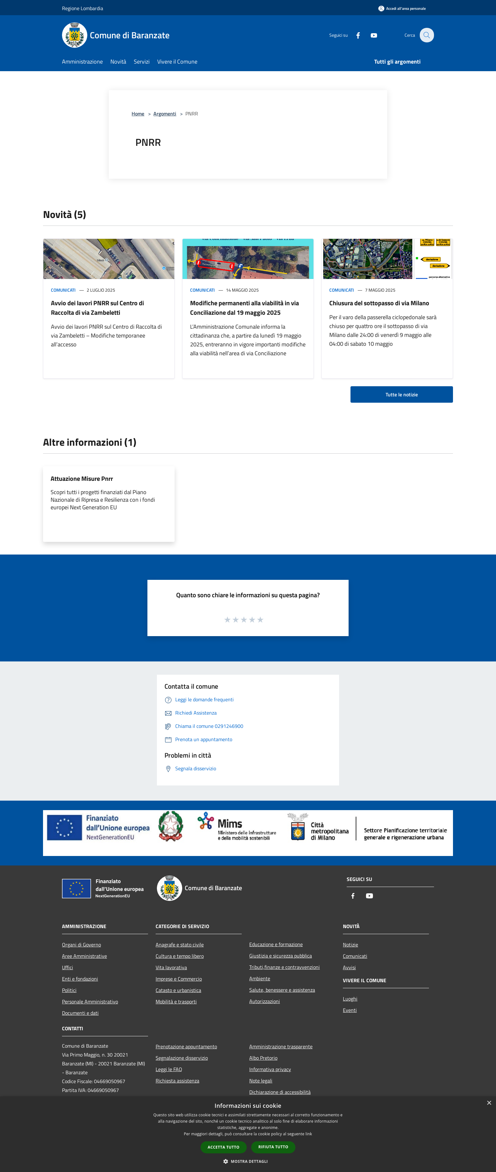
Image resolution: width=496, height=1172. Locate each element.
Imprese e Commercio (179, 979)
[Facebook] (354, 35)
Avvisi (349, 967)
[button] (248, 1161)
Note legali (260, 1080)
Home (138, 113)
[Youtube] (370, 35)
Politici (69, 990)
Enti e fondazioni (80, 979)
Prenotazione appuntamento (186, 1046)
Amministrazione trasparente (281, 1046)
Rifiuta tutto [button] (273, 1147)
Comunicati (63, 290)
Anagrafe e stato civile (180, 944)
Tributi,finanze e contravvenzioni (284, 967)
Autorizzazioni (264, 1001)
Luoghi (350, 998)
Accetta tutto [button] (223, 1147)
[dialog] (248, 1134)
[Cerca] (426, 35)
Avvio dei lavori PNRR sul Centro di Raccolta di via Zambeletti (97, 307)
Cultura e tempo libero (180, 956)
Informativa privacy (270, 1069)
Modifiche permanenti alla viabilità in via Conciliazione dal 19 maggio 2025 (244, 307)
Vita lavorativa (171, 967)
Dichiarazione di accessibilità (280, 1092)
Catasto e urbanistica (178, 990)
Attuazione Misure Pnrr (82, 478)
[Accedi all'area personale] (402, 8)
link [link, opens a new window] (309, 1134)
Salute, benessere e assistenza (282, 990)
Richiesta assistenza (177, 1080)
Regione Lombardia (82, 8)
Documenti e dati (80, 1013)
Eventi (350, 1010)
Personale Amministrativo (90, 1001)
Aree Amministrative (84, 956)
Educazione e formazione (276, 944)
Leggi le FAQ (169, 1069)
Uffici (67, 967)
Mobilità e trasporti (176, 1001)
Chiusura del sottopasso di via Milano (379, 303)
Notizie (350, 944)
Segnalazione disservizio (182, 1058)
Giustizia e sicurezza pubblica (280, 955)
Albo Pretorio (263, 1058)
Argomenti (164, 113)
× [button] (489, 1103)
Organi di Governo (81, 944)
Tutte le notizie (402, 394)
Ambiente (259, 978)
